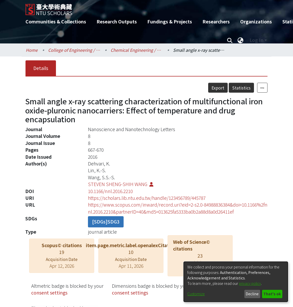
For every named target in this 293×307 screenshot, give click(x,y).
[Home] (142, 7)
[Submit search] (229, 40)
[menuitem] (240, 40)
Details (40, 68)
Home (32, 50)
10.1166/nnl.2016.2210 (110, 191)
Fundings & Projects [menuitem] (169, 21)
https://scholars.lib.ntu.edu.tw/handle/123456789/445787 (147, 198)
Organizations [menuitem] (256, 21)
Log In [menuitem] (256, 40)
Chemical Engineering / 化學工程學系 (137, 50)
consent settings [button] (49, 292)
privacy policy (250, 283)
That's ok (272, 293)
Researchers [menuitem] (216, 21)
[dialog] (236, 282)
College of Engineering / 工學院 (74, 50)
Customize (196, 293)
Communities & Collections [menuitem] (56, 21)
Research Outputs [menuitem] (117, 21)
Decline (252, 293)
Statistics (241, 88)
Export (218, 88)
